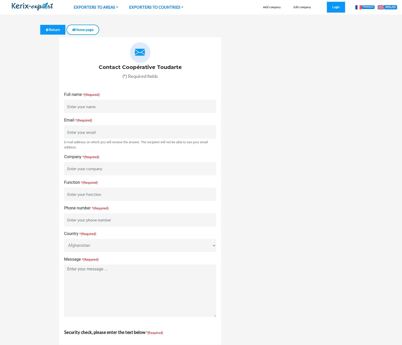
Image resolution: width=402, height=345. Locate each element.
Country (71, 233)
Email (69, 120)
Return (53, 29)
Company (73, 156)
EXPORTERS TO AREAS (94, 7)
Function (72, 182)
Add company (272, 7)
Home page (83, 29)
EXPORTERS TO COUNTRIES (154, 7)
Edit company (302, 7)
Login (336, 7)
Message (72, 259)
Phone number (77, 208)
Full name (73, 94)
